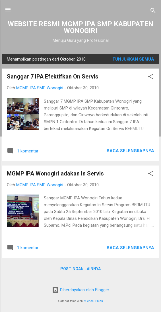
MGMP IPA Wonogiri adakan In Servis (55, 173)
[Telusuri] (153, 11)
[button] (150, 77)
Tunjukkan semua (133, 59)
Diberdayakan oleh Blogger (80, 289)
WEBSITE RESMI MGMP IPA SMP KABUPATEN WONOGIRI (80, 27)
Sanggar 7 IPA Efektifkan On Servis (52, 76)
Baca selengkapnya (130, 150)
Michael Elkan (93, 301)
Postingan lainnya (80, 268)
